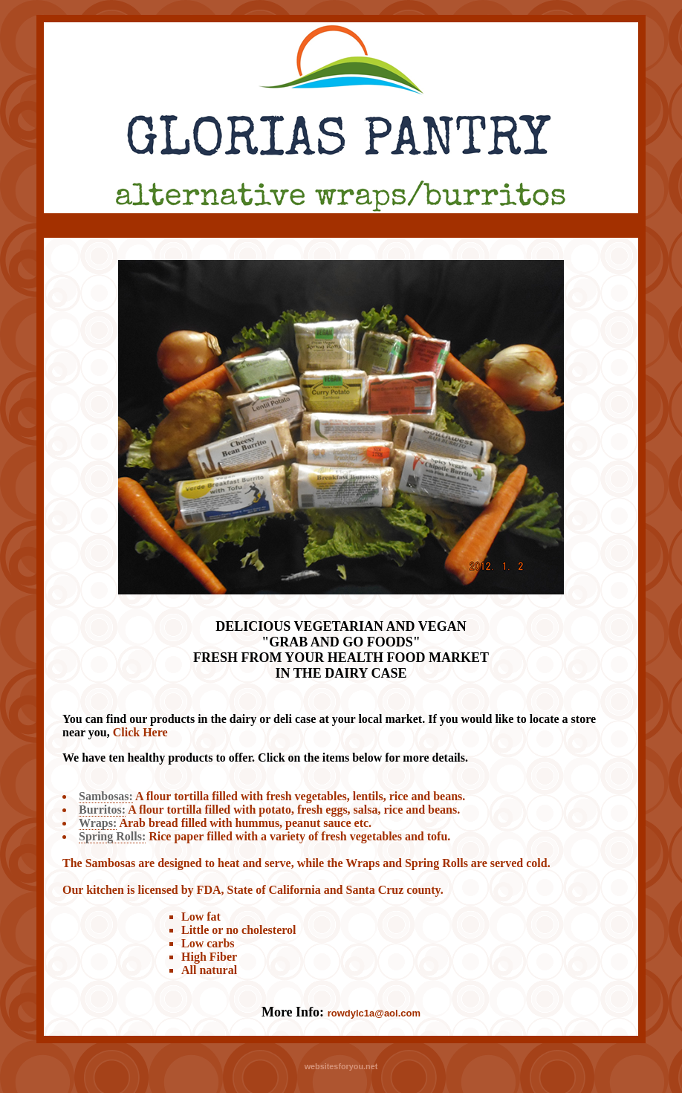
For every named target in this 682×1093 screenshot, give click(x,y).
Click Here (140, 732)
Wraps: (98, 823)
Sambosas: (106, 796)
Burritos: (102, 809)
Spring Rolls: (112, 836)
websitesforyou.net (341, 1066)
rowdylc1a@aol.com (374, 1013)
